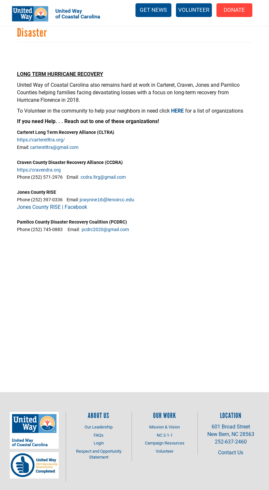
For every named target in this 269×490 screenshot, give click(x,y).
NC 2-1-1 (165, 435)
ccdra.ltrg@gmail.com (103, 177)
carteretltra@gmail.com (54, 147)
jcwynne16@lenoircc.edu (107, 199)
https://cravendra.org (39, 170)
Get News (153, 9)
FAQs (98, 435)
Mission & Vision (164, 427)
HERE (177, 110)
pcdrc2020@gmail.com (105, 229)
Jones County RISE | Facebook (52, 206)
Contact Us (230, 452)
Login (99, 443)
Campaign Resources (164, 443)
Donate (234, 9)
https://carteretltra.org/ (41, 139)
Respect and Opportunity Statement (98, 454)
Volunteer (193, 9)
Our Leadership (99, 427)
